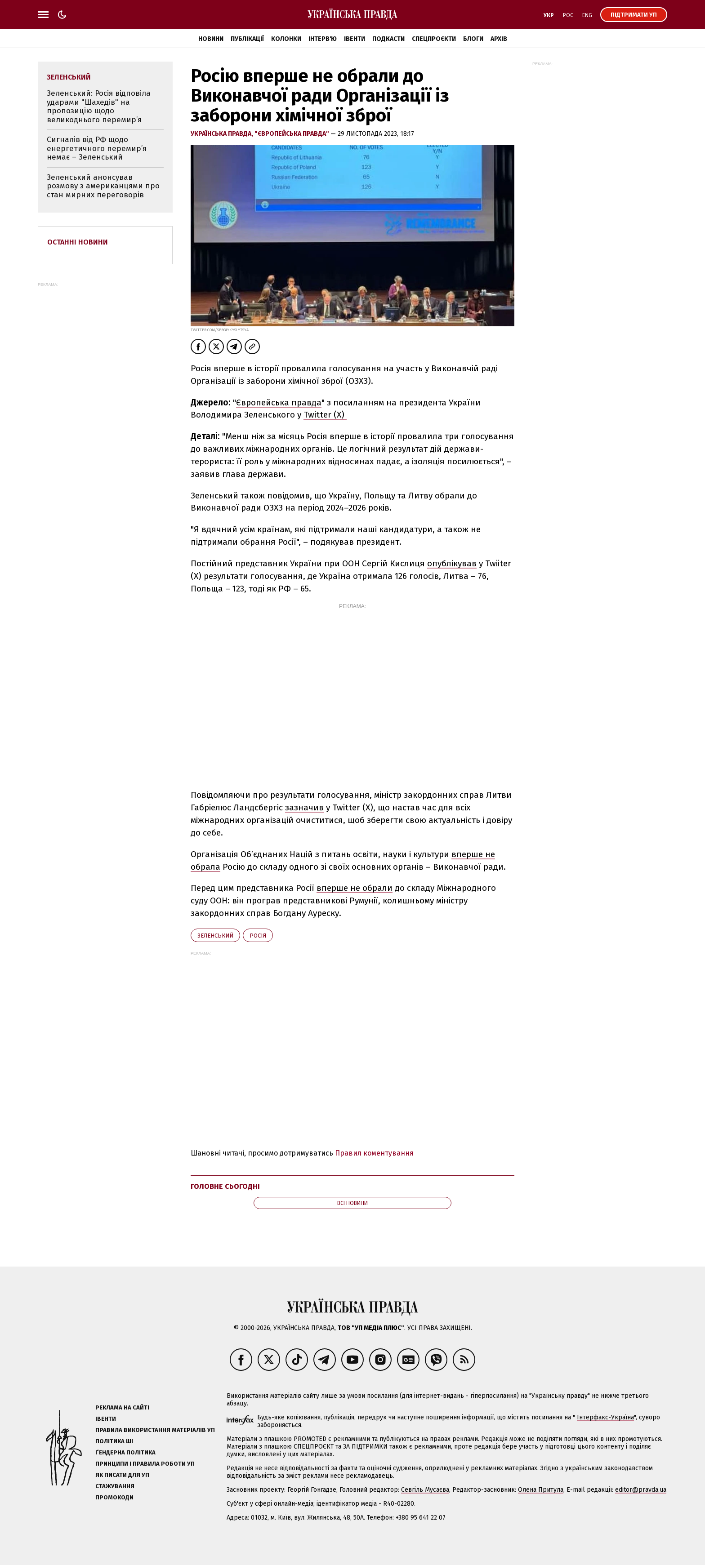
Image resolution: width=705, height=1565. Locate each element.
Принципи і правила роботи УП (145, 1463)
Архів (499, 39)
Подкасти (388, 39)
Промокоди (114, 1497)
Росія (258, 935)
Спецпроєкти (434, 39)
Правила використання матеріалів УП (155, 1430)
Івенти (354, 39)
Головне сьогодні (225, 1186)
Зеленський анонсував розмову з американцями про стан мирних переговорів (103, 186)
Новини (210, 39)
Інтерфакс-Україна (605, 1417)
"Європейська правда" (292, 134)
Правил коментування (374, 1153)
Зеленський (215, 935)
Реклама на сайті (122, 1407)
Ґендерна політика (125, 1452)
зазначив (304, 807)
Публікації (247, 39)
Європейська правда (278, 402)
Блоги (473, 39)
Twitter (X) (325, 414)
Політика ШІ (114, 1441)
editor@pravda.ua (640, 1490)
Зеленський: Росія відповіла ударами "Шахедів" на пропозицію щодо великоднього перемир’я (99, 106)
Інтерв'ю (322, 39)
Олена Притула (540, 1490)
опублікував (452, 563)
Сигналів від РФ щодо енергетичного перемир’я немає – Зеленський (97, 148)
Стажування (114, 1486)
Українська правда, (222, 134)
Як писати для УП (122, 1475)
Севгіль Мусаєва (425, 1490)
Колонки (286, 39)
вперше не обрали (355, 888)
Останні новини (77, 242)
